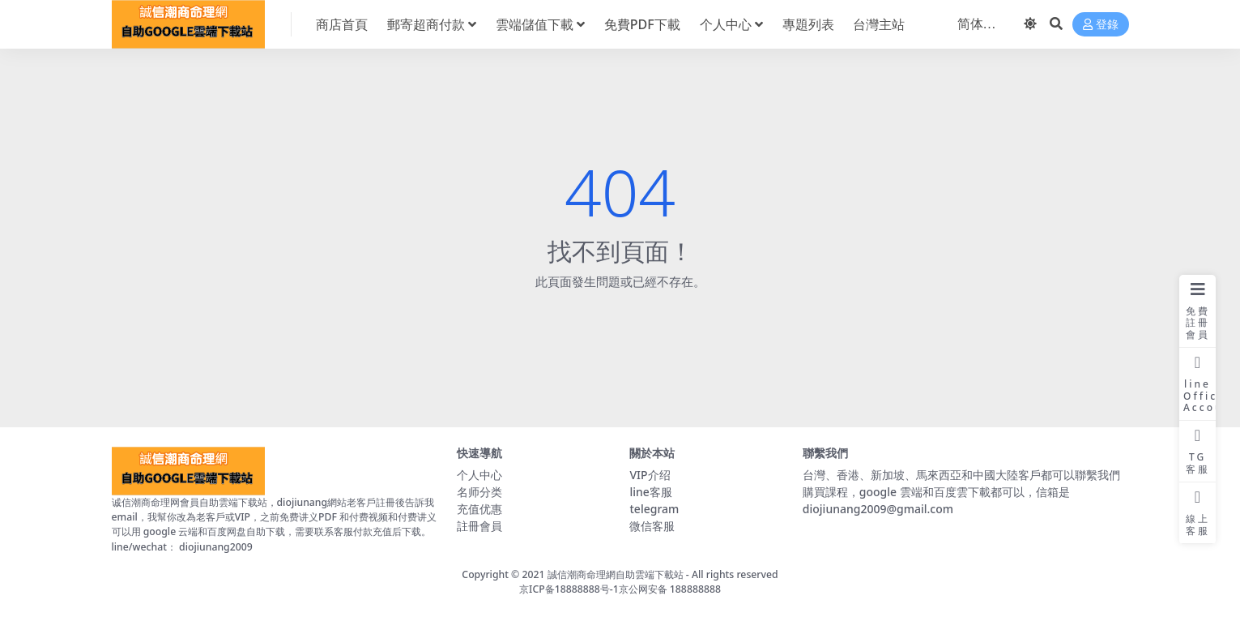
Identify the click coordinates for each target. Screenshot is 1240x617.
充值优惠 (479, 508)
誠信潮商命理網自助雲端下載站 (616, 574)
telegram (654, 508)
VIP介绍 (649, 474)
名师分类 (479, 491)
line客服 (650, 491)
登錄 (1101, 25)
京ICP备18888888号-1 (569, 589)
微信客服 (652, 525)
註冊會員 (479, 525)
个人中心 (479, 474)
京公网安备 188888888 (670, 589)
